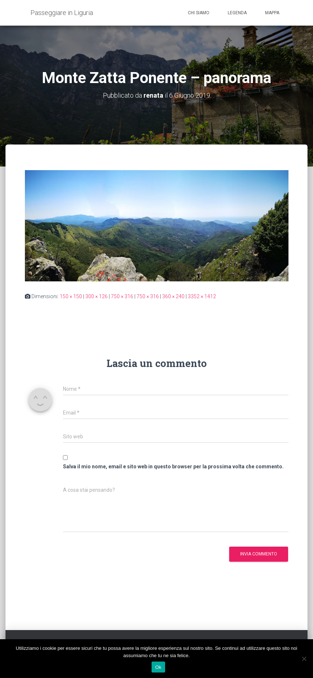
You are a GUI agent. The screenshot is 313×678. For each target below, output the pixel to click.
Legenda (237, 12)
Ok (158, 667)
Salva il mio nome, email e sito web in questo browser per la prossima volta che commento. (173, 466)
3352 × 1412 (202, 296)
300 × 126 (96, 296)
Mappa (272, 12)
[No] (304, 658)
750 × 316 (122, 296)
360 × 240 (173, 296)
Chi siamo (198, 12)
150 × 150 (71, 296)
